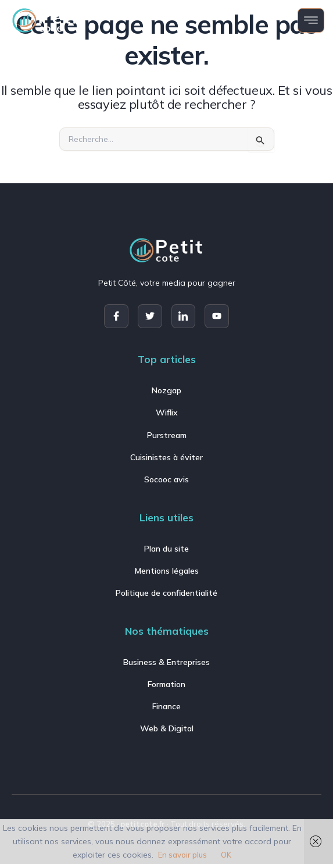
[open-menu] (311, 20)
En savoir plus (182, 854)
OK (226, 854)
